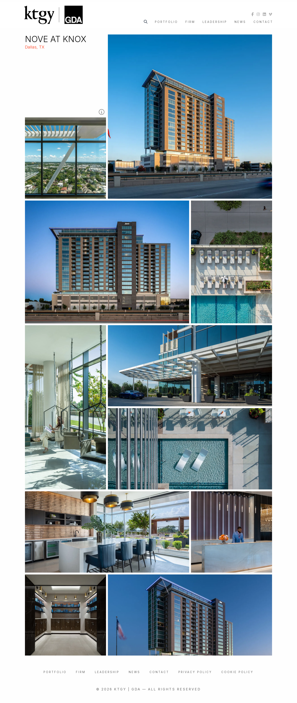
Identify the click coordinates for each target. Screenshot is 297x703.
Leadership (215, 22)
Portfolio (166, 22)
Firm (190, 22)
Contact (263, 22)
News (240, 22)
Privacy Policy (195, 672)
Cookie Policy (237, 672)
